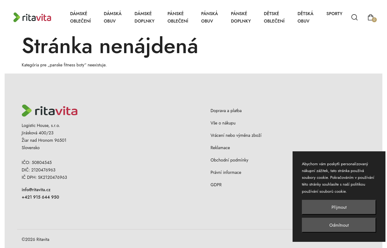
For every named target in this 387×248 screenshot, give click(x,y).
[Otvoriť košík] (370, 17)
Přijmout (339, 207)
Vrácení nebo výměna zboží (236, 135)
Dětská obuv (305, 17)
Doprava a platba (226, 110)
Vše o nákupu (223, 123)
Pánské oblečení (177, 17)
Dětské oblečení (274, 17)
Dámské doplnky (144, 17)
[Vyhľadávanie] (354, 17)
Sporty (334, 14)
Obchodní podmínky (229, 160)
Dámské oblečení (80, 17)
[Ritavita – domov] (38, 17)
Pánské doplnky (241, 17)
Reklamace (220, 148)
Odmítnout (339, 225)
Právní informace (226, 172)
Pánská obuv (209, 17)
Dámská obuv (112, 17)
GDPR (216, 185)
